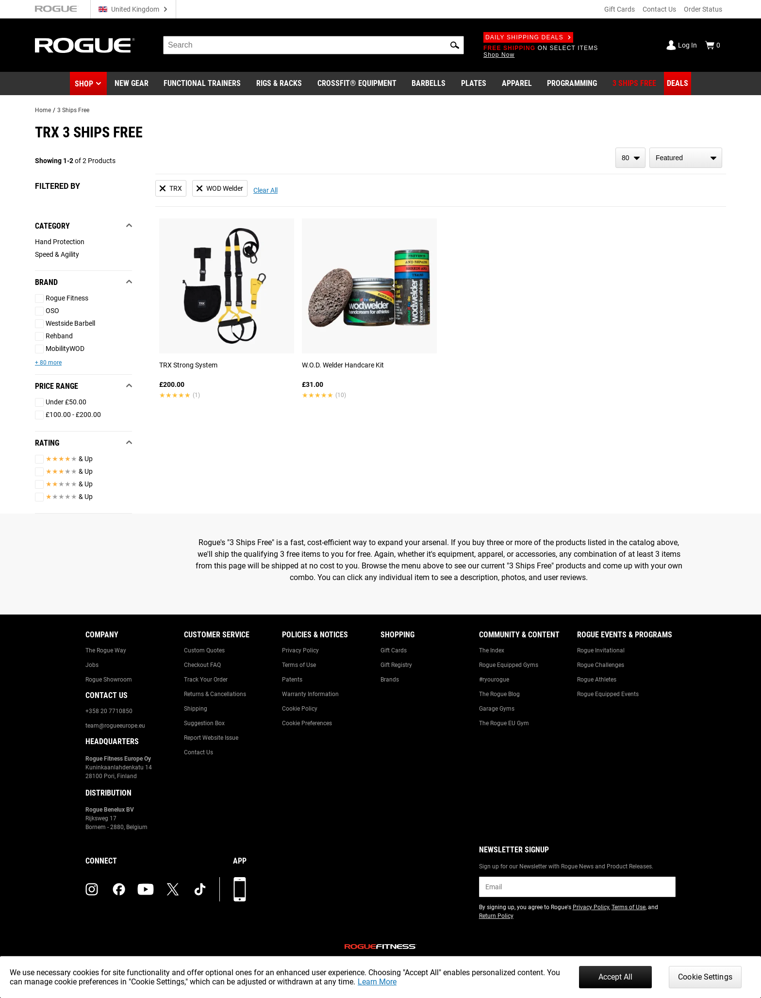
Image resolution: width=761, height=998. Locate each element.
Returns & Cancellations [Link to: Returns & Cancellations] (215, 694)
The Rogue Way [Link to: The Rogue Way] (105, 650)
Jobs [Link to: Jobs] (92, 665)
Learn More (377, 981)
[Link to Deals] (677, 83)
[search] (313, 45)
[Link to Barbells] (428, 83)
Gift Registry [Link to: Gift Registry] (396, 665)
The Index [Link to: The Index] (491, 650)
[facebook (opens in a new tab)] (119, 889)
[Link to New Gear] (131, 83)
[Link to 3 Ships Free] (634, 83)
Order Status (703, 9)
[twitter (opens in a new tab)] (173, 889)
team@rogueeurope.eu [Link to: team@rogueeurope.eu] (115, 725)
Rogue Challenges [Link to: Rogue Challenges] (600, 665)
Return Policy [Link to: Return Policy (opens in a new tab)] (496, 916)
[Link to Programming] (572, 83)
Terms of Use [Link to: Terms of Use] (299, 665)
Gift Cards (619, 9)
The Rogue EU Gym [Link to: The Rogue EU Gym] (504, 723)
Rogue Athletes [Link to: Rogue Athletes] (596, 679)
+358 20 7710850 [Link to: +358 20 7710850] (108, 711)
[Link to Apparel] (517, 83)
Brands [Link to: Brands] (389, 679)
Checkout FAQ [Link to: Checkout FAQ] (202, 665)
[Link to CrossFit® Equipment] (356, 83)
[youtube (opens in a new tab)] (145, 889)
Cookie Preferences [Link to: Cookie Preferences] (307, 723)
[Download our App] (240, 889)
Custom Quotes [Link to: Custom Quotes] (204, 650)
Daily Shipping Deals (528, 37)
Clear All (265, 190)
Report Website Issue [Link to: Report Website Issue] (211, 737)
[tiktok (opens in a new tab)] (200, 889)
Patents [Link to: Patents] (292, 679)
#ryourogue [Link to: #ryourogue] (494, 679)
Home (43, 110)
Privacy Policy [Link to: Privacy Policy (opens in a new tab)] (591, 907)
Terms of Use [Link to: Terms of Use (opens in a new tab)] (628, 907)
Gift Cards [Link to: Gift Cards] (393, 650)
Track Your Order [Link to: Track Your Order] (206, 679)
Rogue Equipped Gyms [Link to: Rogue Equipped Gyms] (508, 665)
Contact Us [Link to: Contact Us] (198, 752)
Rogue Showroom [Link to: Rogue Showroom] (108, 679)
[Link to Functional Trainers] (202, 83)
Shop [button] (84, 83)
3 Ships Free (73, 110)
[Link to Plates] (473, 83)
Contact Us (659, 9)
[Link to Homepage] (85, 45)
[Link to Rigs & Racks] (279, 83)
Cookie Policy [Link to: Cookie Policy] (299, 708)
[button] (455, 45)
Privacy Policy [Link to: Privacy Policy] (300, 650)
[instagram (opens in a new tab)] (92, 889)
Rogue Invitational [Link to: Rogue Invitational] (601, 650)
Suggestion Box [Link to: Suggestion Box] (204, 723)
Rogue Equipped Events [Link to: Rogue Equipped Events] (608, 694)
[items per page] (630, 158)
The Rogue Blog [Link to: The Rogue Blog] (499, 694)
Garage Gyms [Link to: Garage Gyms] (496, 708)
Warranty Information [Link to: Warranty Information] (310, 694)
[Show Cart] (712, 45)
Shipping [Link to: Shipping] (195, 708)
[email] (577, 887)
